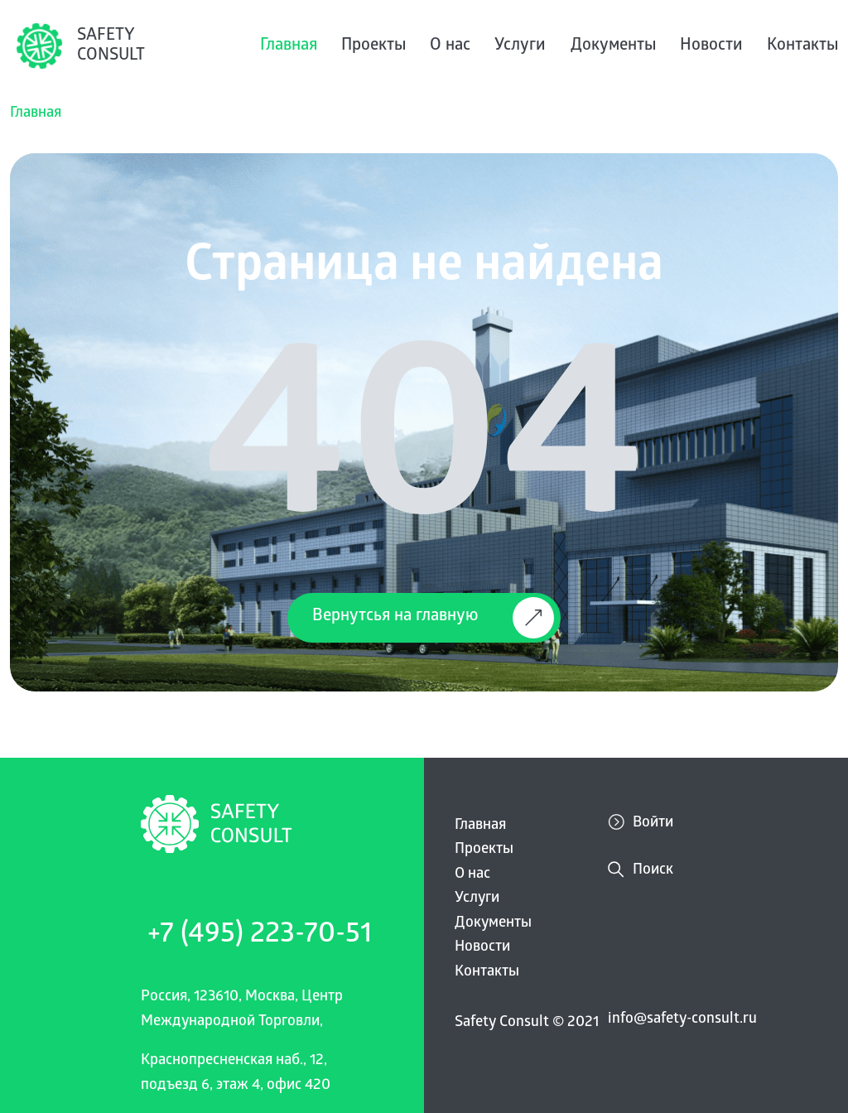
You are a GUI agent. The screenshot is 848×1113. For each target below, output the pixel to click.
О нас (450, 46)
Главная (288, 46)
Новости (711, 46)
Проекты (373, 46)
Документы (613, 46)
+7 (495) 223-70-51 (259, 936)
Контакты (802, 46)
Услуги (520, 46)
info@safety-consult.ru (682, 1020)
